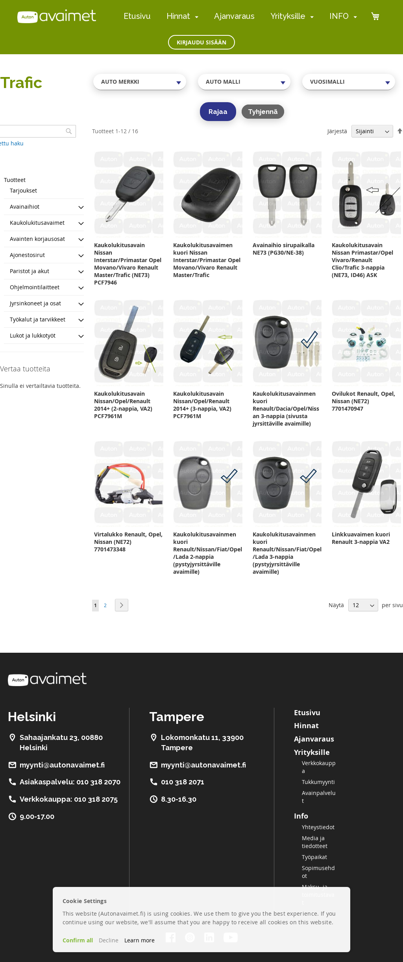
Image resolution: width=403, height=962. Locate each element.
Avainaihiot (24, 206)
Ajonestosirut (27, 255)
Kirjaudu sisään (201, 42)
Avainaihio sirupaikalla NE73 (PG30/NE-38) (283, 248)
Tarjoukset (23, 190)
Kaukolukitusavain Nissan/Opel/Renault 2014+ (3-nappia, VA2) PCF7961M (202, 405)
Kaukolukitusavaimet (37, 222)
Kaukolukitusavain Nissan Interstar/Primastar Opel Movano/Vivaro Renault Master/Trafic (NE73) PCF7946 (127, 263)
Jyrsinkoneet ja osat (35, 303)
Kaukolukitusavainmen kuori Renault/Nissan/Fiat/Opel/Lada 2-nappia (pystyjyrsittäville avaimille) (207, 553)
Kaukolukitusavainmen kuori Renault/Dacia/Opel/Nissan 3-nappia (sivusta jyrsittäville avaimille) (286, 408)
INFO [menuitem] (339, 16)
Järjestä (337, 131)
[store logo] (56, 16)
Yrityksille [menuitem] (287, 16)
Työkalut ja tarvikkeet (37, 319)
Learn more (139, 940)
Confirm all (78, 940)
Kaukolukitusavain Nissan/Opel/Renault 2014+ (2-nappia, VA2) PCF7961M (123, 405)
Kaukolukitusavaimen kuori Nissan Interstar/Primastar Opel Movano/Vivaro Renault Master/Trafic (206, 260)
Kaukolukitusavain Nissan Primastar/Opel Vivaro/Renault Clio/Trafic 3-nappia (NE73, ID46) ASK (362, 260)
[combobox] (139, 82)
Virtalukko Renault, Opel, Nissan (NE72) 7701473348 (128, 542)
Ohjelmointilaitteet (34, 287)
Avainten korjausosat (37, 238)
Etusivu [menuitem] (137, 16)
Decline (108, 940)
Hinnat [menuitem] (178, 16)
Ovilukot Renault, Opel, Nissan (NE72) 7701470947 (363, 401)
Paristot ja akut (29, 271)
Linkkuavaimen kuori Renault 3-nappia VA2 (361, 538)
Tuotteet (15, 180)
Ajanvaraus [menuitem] (234, 16)
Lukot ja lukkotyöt (32, 335)
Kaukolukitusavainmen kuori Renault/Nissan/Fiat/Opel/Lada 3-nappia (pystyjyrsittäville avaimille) (287, 553)
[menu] (240, 16)
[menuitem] (195, 16)
